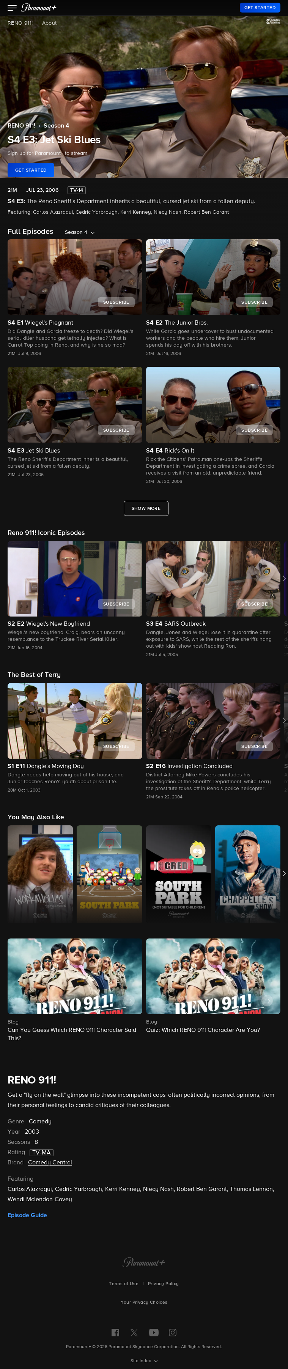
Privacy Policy (163, 1284)
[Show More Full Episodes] (146, 508)
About (49, 23)
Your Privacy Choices (144, 1302)
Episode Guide (27, 1215)
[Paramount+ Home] (144, 1263)
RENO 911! (20, 23)
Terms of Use (123, 1284)
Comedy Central (50, 1163)
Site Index (141, 1361)
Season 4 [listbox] (76, 232)
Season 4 (56, 126)
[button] (12, 9)
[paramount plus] (39, 7)
